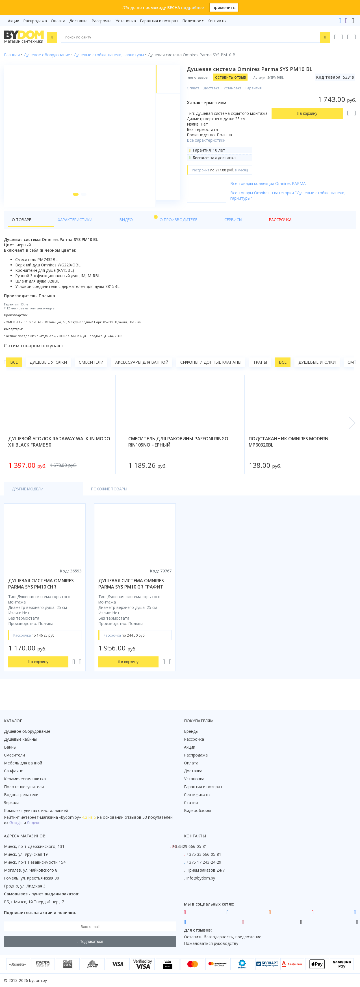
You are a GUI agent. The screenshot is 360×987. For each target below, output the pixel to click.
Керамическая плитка (25, 778)
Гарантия (255, 88)
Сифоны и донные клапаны (210, 369)
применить (223, 7)
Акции (13, 20)
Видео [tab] (93, 225)
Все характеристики (207, 140)
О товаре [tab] (22, 226)
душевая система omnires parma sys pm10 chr (41, 591)
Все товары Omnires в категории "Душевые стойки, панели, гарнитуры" (289, 195)
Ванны (10, 747)
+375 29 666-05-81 (189, 846)
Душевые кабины (20, 739)
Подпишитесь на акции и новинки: (40, 912)
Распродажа (35, 20)
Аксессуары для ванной (141, 369)
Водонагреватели (21, 794)
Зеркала (11, 802)
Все (14, 369)
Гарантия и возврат (159, 20)
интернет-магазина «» (51, 817)
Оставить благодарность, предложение (222, 936)
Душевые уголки (48, 369)
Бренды (191, 731)
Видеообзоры (197, 810)
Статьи (191, 802)
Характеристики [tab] (58, 226)
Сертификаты (197, 794)
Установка (126, 20)
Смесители (91, 369)
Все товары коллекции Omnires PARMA (269, 183)
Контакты (216, 20)
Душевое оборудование (27, 731)
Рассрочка (102, 20)
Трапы (260, 369)
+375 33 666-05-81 (203, 854)
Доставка (78, 20)
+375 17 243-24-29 (203, 862)
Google (16, 822)
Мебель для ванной (23, 763)
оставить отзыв (231, 77)
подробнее (192, 7)
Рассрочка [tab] (193, 226)
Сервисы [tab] (163, 226)
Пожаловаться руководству (211, 943)
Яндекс (33, 822)
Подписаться (90, 941)
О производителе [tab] (126, 226)
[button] (74, 201)
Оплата (58, 20)
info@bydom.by (200, 878)
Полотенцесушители (24, 786)
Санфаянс (13, 770)
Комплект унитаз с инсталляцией (36, 810)
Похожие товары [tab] (81, 496)
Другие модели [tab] (29, 496)
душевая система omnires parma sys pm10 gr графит (131, 591)
